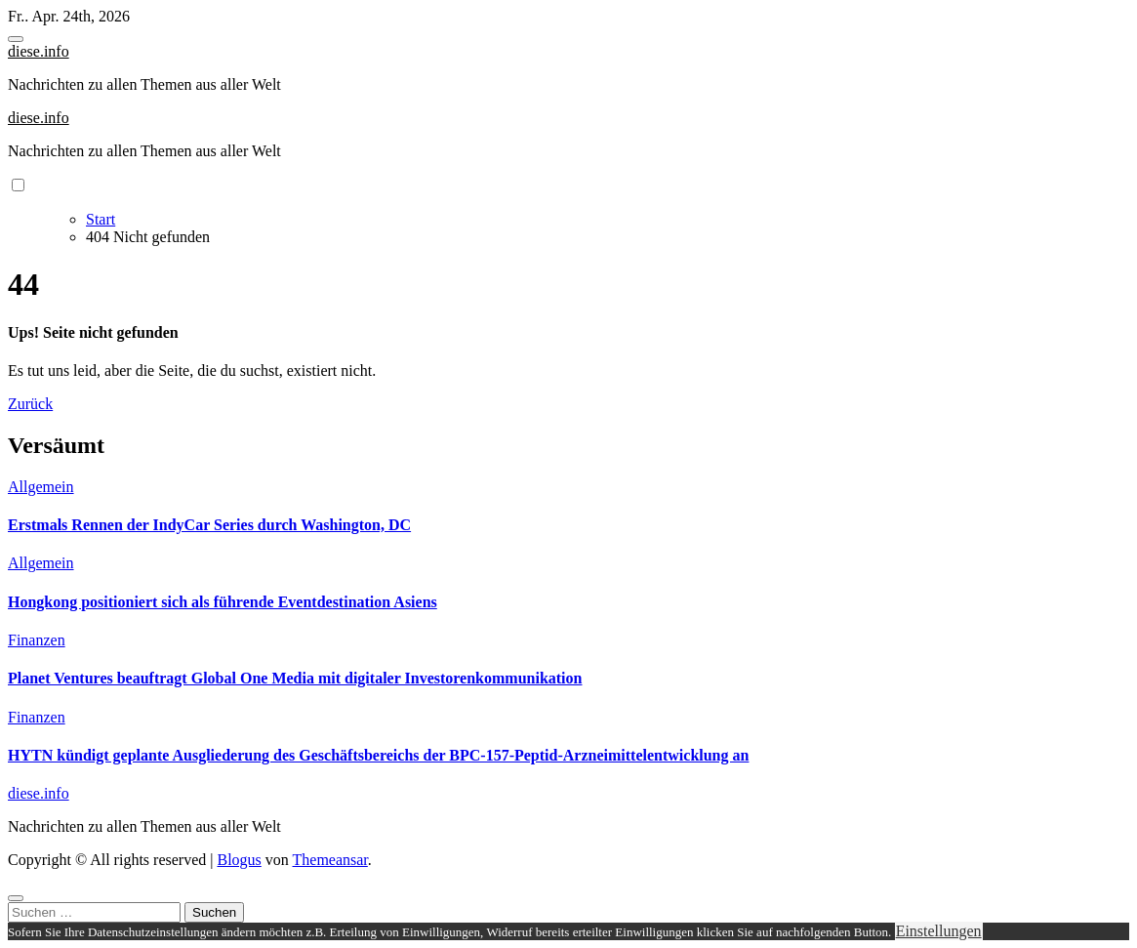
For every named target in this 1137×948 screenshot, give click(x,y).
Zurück (30, 403)
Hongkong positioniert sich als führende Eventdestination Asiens (222, 602)
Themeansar (330, 859)
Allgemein (41, 486)
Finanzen (36, 640)
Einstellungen (939, 931)
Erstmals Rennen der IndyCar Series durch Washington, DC (209, 524)
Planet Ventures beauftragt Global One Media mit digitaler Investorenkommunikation (295, 678)
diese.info (38, 51)
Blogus (239, 859)
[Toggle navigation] (15, 39)
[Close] (15, 898)
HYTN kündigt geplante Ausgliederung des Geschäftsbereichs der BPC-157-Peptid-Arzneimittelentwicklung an (378, 755)
